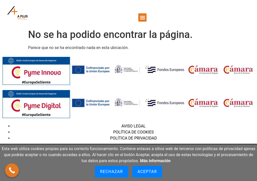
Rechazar (111, 171)
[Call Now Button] (12, 170)
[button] (142, 17)
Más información (155, 160)
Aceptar (147, 171)
